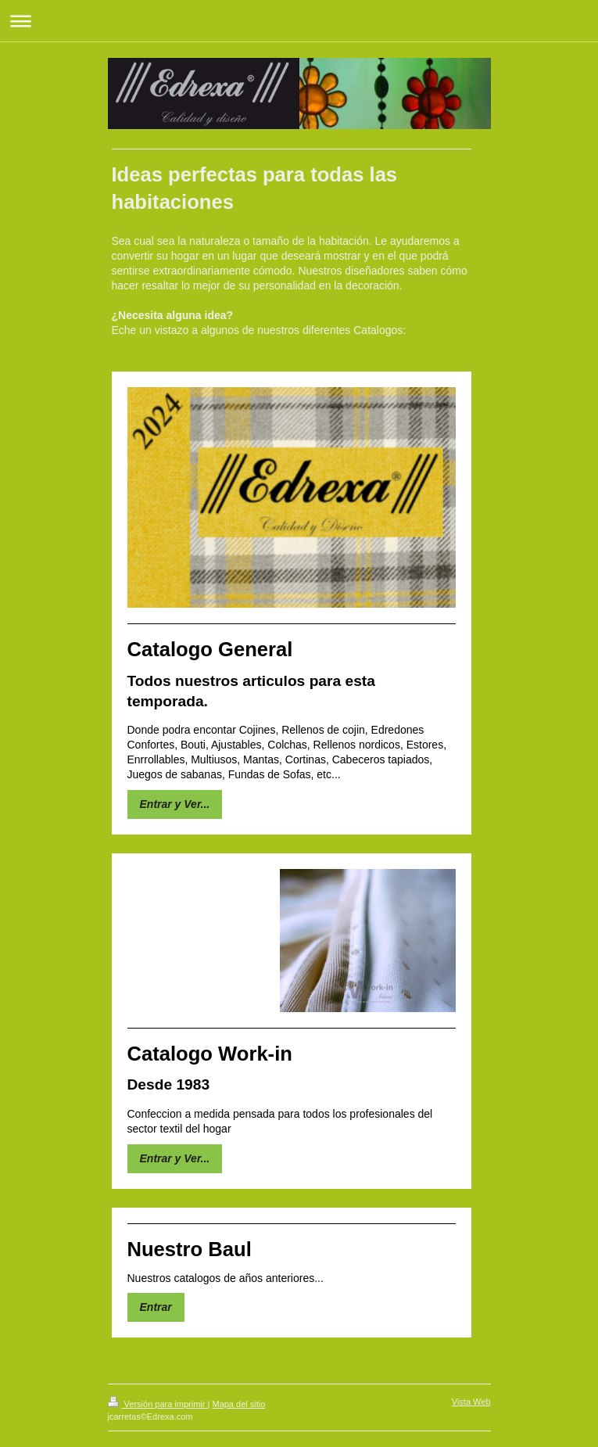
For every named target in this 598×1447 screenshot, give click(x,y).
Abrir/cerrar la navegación (299, 21)
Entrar (156, 1307)
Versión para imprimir (158, 1404)
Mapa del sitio (238, 1404)
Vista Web (471, 1401)
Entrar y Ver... (175, 804)
